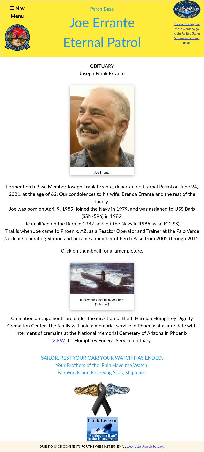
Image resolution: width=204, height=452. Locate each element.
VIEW (58, 340)
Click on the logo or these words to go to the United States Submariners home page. (187, 33)
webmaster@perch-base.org (146, 446)
